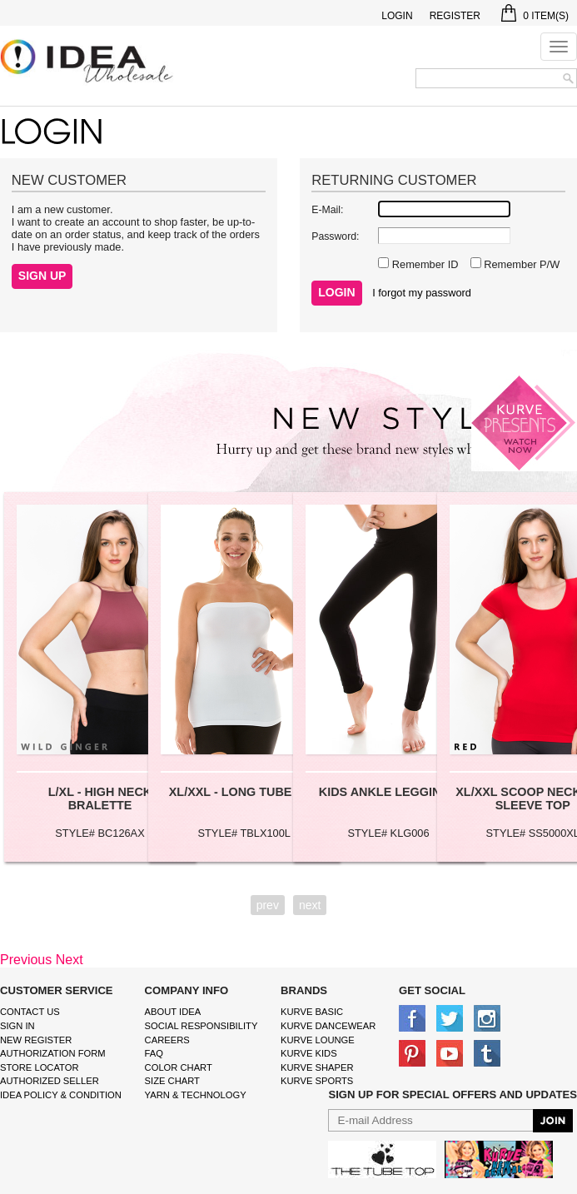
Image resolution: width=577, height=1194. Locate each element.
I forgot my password (421, 292)
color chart (178, 1067)
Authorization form (53, 1053)
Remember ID (423, 264)
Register (455, 16)
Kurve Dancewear (328, 1026)
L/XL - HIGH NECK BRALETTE (100, 798)
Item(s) (535, 16)
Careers (167, 1040)
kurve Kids (309, 1053)
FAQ (154, 1053)
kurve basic (312, 1012)
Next (69, 960)
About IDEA (173, 1012)
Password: (335, 236)
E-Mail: (327, 210)
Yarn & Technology (195, 1095)
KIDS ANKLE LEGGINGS (388, 791)
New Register (36, 1040)
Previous (26, 960)
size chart (172, 1081)
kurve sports (317, 1081)
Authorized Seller (49, 1081)
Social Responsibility (201, 1026)
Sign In (17, 1026)
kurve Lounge (318, 1040)
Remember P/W (520, 264)
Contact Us (30, 1012)
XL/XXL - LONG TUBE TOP (244, 791)
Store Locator (39, 1067)
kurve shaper (317, 1067)
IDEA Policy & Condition (61, 1095)
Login (396, 16)
